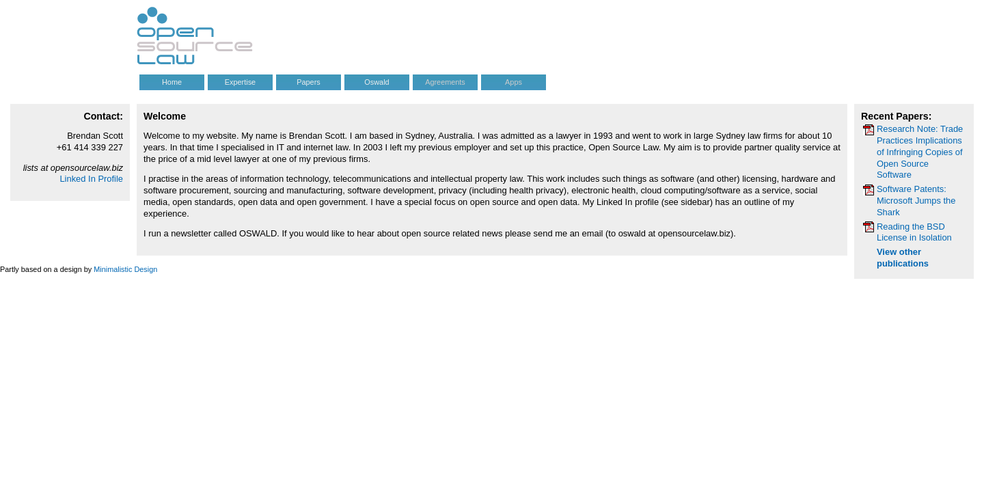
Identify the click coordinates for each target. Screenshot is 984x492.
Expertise (240, 82)
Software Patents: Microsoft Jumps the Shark (916, 200)
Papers (308, 82)
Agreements (445, 82)
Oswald (376, 82)
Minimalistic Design (125, 269)
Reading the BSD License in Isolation (914, 232)
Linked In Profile (91, 179)
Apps (513, 82)
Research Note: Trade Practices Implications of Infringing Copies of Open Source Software (920, 152)
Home (172, 82)
